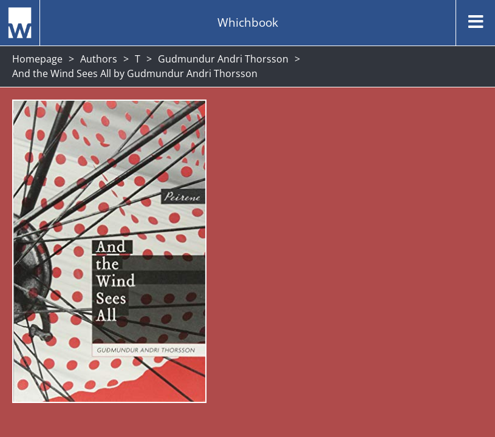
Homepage (37, 59)
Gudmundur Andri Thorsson (223, 59)
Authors (98, 59)
